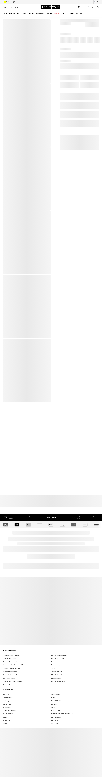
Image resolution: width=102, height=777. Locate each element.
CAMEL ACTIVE (8, 714)
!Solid (53, 707)
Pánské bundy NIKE (9, 658)
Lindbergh (6, 701)
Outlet (7, 2)
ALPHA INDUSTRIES (58, 717)
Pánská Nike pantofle (10, 662)
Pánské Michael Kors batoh (12, 655)
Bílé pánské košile (9, 678)
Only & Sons (7, 704)
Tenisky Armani (56, 671)
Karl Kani (54, 704)
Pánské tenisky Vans (58, 681)
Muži (10, 7)
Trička (53, 668)
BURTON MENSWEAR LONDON (62, 714)
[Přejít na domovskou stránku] (50, 7)
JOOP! (5, 724)
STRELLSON (55, 710)
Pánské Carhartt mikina (11, 675)
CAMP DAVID (7, 697)
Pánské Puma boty (57, 662)
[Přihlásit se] (83, 7)
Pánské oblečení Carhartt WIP (13, 665)
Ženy (5, 7)
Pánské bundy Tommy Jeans (12, 681)
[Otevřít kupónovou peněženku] (78, 7)
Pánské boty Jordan (58, 665)
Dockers (5, 717)
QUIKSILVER (7, 707)
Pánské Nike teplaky (58, 658)
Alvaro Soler (7, 720)
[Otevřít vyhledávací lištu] (97, 14)
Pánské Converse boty (59, 655)
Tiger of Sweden (57, 724)
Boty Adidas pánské (10, 685)
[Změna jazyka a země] (96, 2)
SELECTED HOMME (9, 710)
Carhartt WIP (56, 694)
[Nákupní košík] (98, 7)
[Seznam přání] (93, 7)
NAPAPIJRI (6, 694)
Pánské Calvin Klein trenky (12, 668)
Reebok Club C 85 (57, 678)
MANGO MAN (56, 701)
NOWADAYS (55, 720)
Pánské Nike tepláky (10, 671)
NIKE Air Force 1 (56, 675)
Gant (53, 697)
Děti (16, 7)
